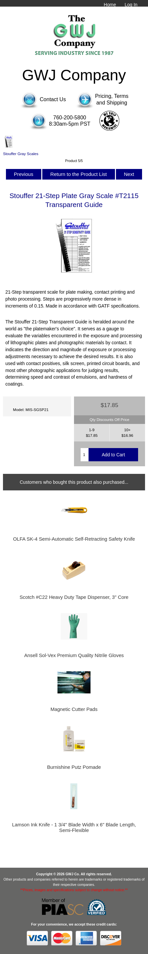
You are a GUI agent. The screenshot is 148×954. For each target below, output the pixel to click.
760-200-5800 (69, 117)
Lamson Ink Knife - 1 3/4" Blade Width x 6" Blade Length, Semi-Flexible (74, 827)
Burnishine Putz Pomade (74, 767)
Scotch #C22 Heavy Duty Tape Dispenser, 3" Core (74, 597)
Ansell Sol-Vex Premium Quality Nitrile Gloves (74, 655)
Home (110, 4)
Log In (131, 4)
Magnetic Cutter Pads (74, 709)
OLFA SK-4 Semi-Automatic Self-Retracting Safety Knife (74, 539)
